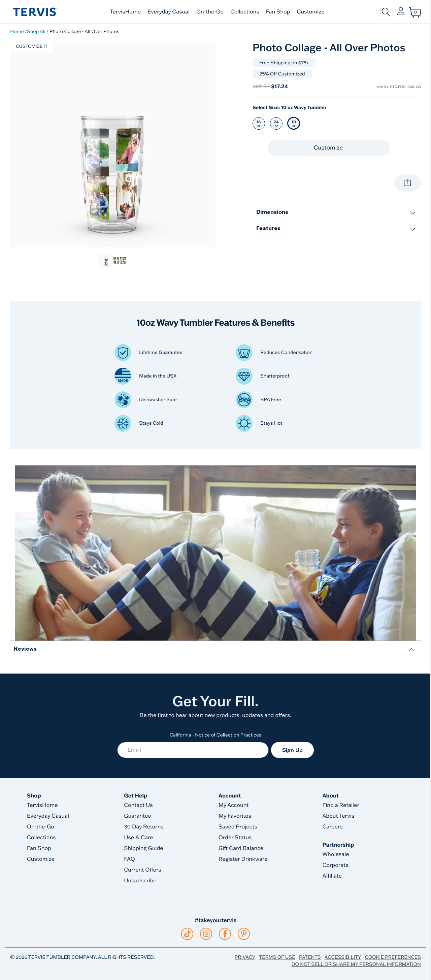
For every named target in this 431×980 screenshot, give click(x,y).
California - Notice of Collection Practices (216, 735)
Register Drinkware (243, 859)
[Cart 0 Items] (415, 12)
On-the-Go (210, 11)
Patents (310, 957)
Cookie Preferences (393, 957)
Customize (311, 11)
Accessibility (343, 957)
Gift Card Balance (241, 848)
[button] (400, 12)
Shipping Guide (143, 848)
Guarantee (137, 816)
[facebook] (225, 934)
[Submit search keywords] (386, 12)
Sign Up (292, 750)
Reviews (25, 648)
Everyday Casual (168, 11)
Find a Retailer (340, 805)
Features (268, 227)
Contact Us (138, 805)
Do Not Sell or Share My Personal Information (356, 964)
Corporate (335, 865)
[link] (106, 260)
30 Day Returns (144, 826)
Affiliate (332, 876)
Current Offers (142, 870)
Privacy (245, 957)
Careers (332, 826)
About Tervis (338, 816)
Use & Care (138, 837)
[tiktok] (187, 934)
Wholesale (335, 854)
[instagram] (206, 934)
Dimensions (272, 211)
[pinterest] (244, 934)
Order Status (235, 837)
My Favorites (235, 816)
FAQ (129, 859)
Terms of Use (277, 957)
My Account (234, 805)
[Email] (193, 750)
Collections (244, 11)
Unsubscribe (140, 880)
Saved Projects (238, 826)
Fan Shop (278, 11)
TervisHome (125, 11)
